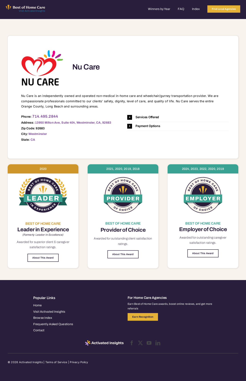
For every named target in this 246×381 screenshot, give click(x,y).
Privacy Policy (79, 362)
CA (33, 139)
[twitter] (140, 343)
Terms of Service (56, 362)
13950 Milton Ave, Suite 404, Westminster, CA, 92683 (73, 122)
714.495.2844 (45, 116)
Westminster (37, 134)
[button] (178, 117)
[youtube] (149, 343)
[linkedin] (157, 343)
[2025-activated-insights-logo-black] (104, 342)
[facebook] (131, 343)
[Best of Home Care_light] (25, 6)
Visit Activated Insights (32, 11)
